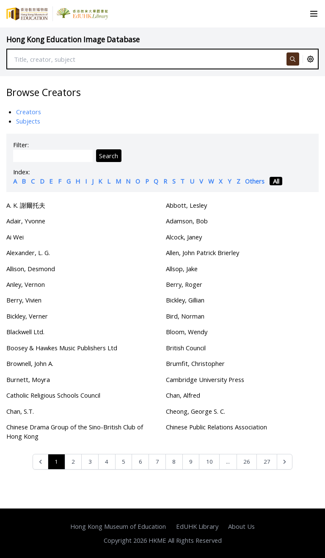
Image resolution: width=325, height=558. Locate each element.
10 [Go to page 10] (209, 461)
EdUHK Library (197, 526)
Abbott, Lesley (186, 205)
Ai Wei (15, 237)
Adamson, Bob (187, 221)
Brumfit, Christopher (195, 363)
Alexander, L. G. (28, 252)
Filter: (21, 144)
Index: (21, 172)
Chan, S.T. (20, 411)
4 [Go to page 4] (106, 461)
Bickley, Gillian (185, 300)
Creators (28, 111)
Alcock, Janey (184, 237)
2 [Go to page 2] (73, 461)
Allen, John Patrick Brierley (202, 252)
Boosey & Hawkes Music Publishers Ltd (61, 348)
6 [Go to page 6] (140, 461)
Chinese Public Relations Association (216, 427)
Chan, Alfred (183, 395)
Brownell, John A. (29, 363)
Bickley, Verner (27, 316)
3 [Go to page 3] (90, 461)
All (276, 181)
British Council (186, 348)
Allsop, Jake (182, 268)
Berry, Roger (184, 284)
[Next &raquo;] (284, 462)
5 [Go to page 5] (123, 461)
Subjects (28, 121)
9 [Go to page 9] (191, 461)
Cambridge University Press (205, 379)
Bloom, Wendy (186, 331)
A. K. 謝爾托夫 (25, 205)
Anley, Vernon (25, 284)
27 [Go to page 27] (267, 461)
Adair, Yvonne (25, 221)
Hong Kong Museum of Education (118, 526)
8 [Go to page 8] (174, 461)
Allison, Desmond (30, 268)
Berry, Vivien (23, 300)
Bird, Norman (185, 316)
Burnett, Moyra (28, 379)
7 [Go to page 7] (157, 461)
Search (108, 155)
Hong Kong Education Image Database (73, 39)
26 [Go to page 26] (246, 461)
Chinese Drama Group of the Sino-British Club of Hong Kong (74, 431)
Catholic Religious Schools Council (53, 395)
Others (254, 181)
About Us (241, 526)
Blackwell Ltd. (25, 331)
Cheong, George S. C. (195, 411)
